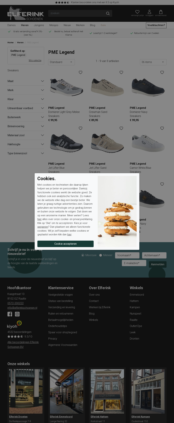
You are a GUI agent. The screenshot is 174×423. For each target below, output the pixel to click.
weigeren (42, 226)
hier (39, 219)
